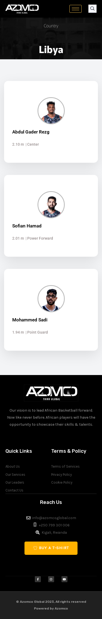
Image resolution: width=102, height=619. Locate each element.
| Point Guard (36, 332)
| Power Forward (38, 238)
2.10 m (18, 144)
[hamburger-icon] (75, 9)
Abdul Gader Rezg (31, 132)
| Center (31, 144)
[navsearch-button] (92, 9)
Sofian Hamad (27, 226)
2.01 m (18, 238)
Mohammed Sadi (29, 319)
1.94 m (18, 332)
